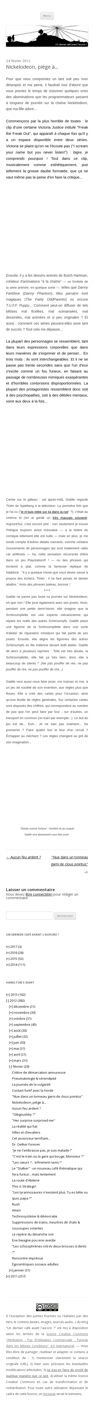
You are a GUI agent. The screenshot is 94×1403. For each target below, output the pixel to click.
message (49, 1394)
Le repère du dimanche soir (33, 1234)
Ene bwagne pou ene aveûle (34, 1240)
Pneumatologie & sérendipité (34, 1078)
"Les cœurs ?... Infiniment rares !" (37, 1162)
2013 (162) (15, 994)
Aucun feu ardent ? (23, 857)
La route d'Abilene (26, 1180)
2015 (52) (14, 958)
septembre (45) (22, 1024)
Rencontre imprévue (27, 1258)
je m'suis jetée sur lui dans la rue (44, 512)
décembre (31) (22, 1006)
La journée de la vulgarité (31, 1084)
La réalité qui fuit (24, 1126)
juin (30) (17, 1042)
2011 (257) (15, 1276)
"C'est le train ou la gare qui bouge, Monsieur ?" (48, 1156)
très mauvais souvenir (70, 518)
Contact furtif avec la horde (32, 1090)
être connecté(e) (39, 894)
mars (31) (18, 1060)
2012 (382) (15, 1000)
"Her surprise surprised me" (33, 1120)
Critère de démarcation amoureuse (39, 1072)
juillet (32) (18, 1036)
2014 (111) (15, 964)
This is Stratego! (24, 1186)
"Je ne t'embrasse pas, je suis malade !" (42, 1150)
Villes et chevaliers (26, 1132)
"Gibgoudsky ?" (24, 1114)
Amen (16, 1210)
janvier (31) (19, 1270)
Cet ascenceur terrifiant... (31, 1138)
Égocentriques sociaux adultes (35, 1264)
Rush (16, 1204)
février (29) (19, 1066)
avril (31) (17, 1054)
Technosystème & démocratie (34, 1216)
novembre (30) (22, 1012)
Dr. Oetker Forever (26, 1144)
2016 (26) (14, 952)
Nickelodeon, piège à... (29, 1102)
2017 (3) (14, 946)
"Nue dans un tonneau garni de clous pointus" (69, 864)
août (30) (18, 1030)
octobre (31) (20, 1018)
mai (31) (17, 1048)
